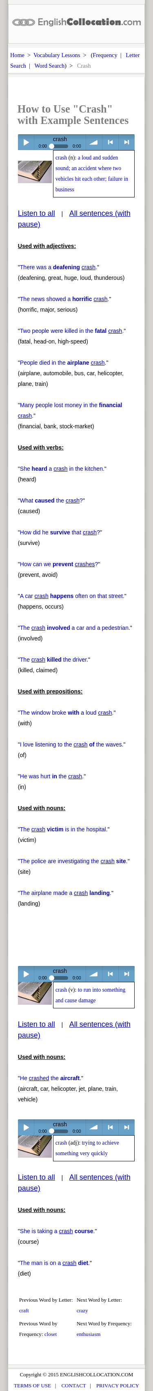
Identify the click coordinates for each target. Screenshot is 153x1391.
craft (24, 1310)
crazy (82, 1310)
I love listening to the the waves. (72, 744)
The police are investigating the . (74, 861)
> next (127, 142)
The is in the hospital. (64, 829)
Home (17, 55)
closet (50, 1334)
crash (61, 158)
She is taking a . (57, 1231)
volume (94, 142)
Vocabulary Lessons (56, 55)
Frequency (105, 55)
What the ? (51, 500)
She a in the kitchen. (62, 468)
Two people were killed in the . (72, 331)
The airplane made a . (65, 893)
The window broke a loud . (67, 712)
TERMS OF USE (32, 1385)
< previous (110, 142)
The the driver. (54, 659)
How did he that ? (60, 532)
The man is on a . (55, 1263)
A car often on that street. (72, 596)
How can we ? (59, 564)
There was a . (58, 267)
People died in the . (63, 362)
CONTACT (73, 1385)
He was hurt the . (52, 776)
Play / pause (26, 142)
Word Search (49, 65)
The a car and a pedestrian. (75, 628)
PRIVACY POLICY (117, 1385)
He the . (50, 1078)
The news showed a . (64, 299)
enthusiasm (89, 1334)
